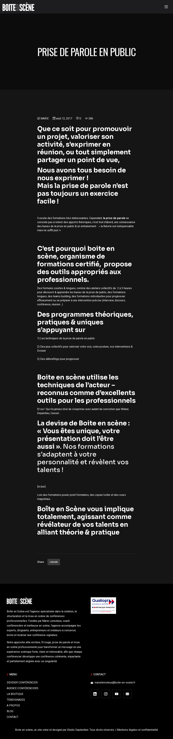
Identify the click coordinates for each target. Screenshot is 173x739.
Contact (12, 717)
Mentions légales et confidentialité (137, 729)
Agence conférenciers (22, 688)
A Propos (13, 705)
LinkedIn (54, 562)
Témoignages (16, 699)
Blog (10, 711)
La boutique (15, 694)
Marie (45, 118)
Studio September (77, 729)
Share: (40, 562)
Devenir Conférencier (22, 682)
